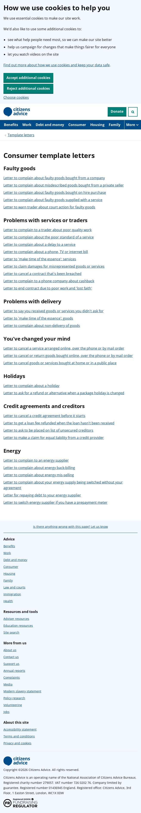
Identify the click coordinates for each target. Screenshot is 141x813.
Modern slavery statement (22, 691)
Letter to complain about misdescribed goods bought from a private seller (63, 185)
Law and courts (14, 587)
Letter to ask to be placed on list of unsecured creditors (48, 430)
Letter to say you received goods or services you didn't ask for (53, 311)
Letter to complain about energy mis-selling (38, 475)
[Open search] (133, 112)
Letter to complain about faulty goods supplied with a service (52, 199)
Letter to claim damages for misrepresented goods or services (53, 266)
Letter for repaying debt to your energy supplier (42, 495)
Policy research (14, 698)
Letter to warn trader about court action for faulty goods (49, 207)
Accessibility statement (20, 729)
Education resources (18, 625)
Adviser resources (16, 619)
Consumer (77, 124)
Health (8, 601)
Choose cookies (16, 97)
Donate (117, 111)
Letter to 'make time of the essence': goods (38, 318)
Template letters (21, 135)
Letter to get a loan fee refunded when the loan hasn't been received (58, 423)
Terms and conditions (19, 736)
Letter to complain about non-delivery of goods (41, 325)
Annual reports (14, 671)
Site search (11, 632)
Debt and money (50, 124)
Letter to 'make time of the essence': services (39, 259)
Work (26, 124)
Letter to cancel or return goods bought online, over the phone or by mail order (68, 355)
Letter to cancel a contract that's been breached (42, 273)
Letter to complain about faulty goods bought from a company (54, 178)
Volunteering (12, 705)
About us (9, 650)
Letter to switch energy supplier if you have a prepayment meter (55, 502)
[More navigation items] (132, 124)
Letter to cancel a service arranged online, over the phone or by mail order (63, 348)
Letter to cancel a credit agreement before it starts (44, 415)
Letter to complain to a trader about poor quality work (47, 230)
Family (114, 124)
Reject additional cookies (28, 88)
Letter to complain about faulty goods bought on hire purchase (54, 192)
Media (7, 684)
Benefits (11, 124)
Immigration (12, 594)
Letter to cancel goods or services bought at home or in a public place (59, 363)
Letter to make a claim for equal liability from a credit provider (53, 437)
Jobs (6, 712)
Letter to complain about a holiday (31, 385)
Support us (11, 664)
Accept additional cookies (28, 77)
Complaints (11, 677)
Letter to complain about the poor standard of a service (48, 237)
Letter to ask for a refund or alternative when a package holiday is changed (63, 393)
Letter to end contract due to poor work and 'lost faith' (47, 288)
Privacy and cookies (17, 743)
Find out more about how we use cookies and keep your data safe (56, 65)
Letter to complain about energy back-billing (39, 467)
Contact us (11, 657)
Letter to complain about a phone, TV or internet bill (45, 251)
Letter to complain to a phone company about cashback (48, 281)
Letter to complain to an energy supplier (36, 460)
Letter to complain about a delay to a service (39, 244)
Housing (97, 124)
